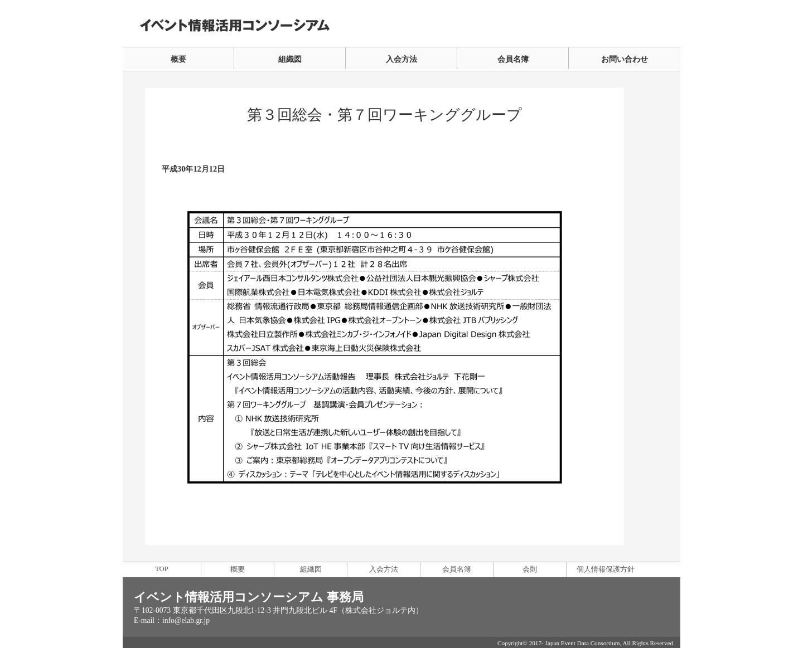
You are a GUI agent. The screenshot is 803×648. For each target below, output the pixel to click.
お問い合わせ (624, 59)
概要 (178, 59)
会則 (530, 569)
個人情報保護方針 (606, 569)
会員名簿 (513, 59)
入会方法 (401, 59)
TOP (161, 569)
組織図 (290, 59)
